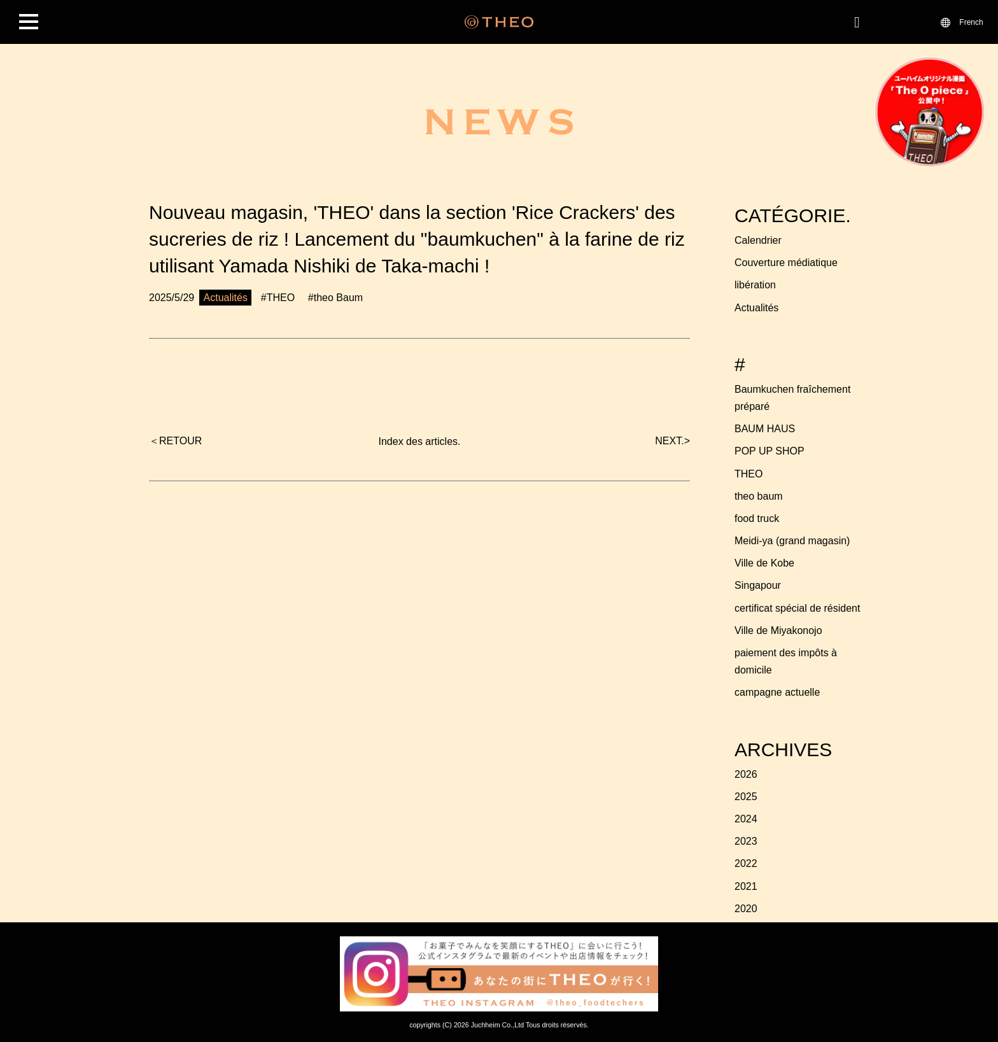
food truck (756, 518)
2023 (745, 841)
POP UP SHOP (769, 451)
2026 (745, 774)
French (971, 21)
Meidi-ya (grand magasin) (792, 540)
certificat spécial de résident (797, 608)
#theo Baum (335, 297)
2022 (745, 863)
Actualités (756, 307)
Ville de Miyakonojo (778, 630)
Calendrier (758, 240)
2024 (745, 818)
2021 (745, 886)
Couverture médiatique (786, 262)
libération (755, 284)
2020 (745, 908)
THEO (748, 473)
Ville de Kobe (764, 563)
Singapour (757, 585)
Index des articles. (420, 441)
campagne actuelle (777, 692)
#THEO (278, 297)
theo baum (758, 496)
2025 (745, 796)
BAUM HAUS (764, 428)
